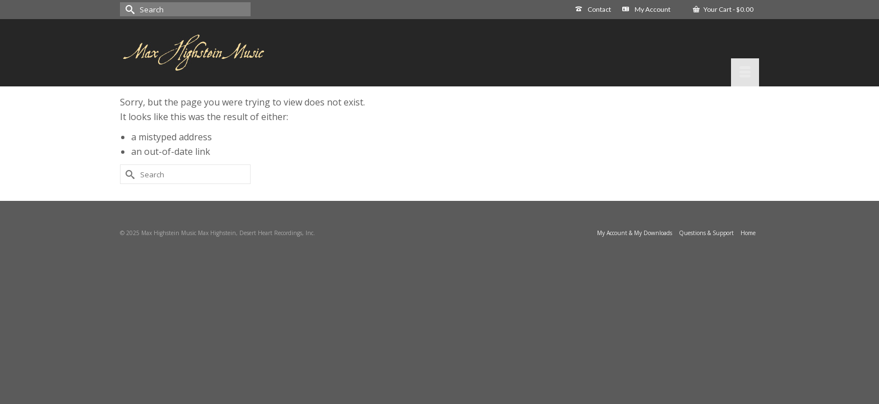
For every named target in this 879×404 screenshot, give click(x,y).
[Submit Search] (128, 9)
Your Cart (723, 9)
